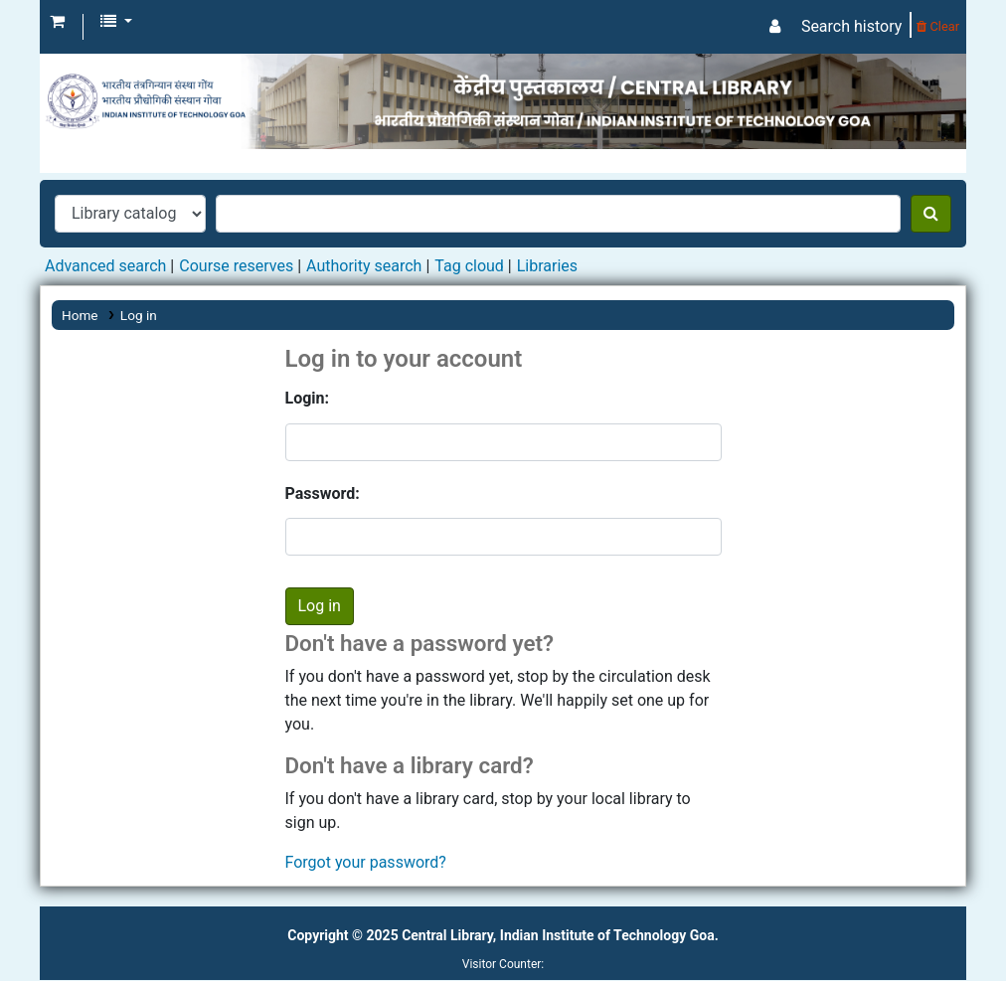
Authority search (363, 265)
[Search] (931, 214)
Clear (938, 26)
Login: (307, 398)
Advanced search (105, 265)
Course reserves (236, 265)
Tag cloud (469, 265)
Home (80, 315)
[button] (57, 22)
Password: (322, 493)
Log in (138, 315)
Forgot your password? (365, 862)
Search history (851, 26)
